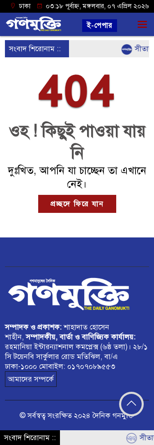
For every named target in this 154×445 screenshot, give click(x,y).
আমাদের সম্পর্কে (31, 379)
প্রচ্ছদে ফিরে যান (77, 203)
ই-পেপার (100, 25)
